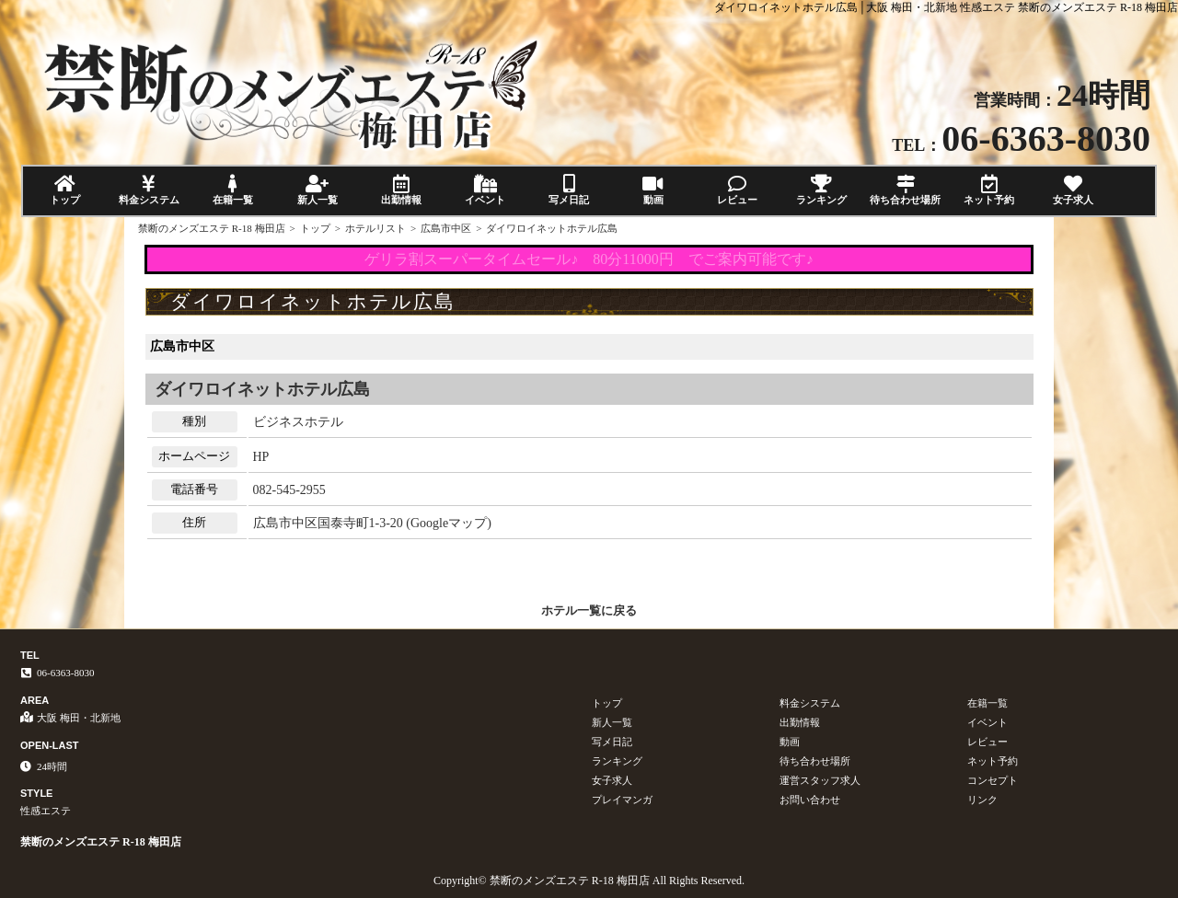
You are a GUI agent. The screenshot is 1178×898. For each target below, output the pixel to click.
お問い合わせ (810, 799)
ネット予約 (988, 190)
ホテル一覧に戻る (589, 610)
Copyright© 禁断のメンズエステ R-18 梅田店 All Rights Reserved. (589, 880)
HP (261, 457)
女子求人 (1073, 190)
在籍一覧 (233, 190)
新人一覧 (317, 190)
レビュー (736, 190)
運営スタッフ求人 (820, 780)
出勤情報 (400, 190)
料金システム (148, 190)
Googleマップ (448, 523)
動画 (653, 190)
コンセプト (992, 780)
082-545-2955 (289, 490)
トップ (64, 190)
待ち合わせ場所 (905, 190)
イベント (484, 190)
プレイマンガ (622, 799)
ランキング (821, 190)
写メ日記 (569, 190)
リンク (982, 799)
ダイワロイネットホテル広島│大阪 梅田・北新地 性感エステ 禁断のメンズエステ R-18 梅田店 (946, 7)
